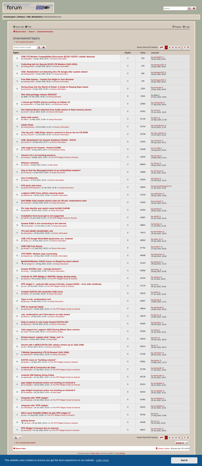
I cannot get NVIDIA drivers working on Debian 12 (45, 102)
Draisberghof (9, 17)
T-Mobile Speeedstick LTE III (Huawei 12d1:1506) (45, 352)
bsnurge (27, 157)
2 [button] (169, 47)
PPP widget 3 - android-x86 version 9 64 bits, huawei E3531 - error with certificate (61, 284)
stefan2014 (28, 354)
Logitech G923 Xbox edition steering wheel (42, 193)
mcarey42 (27, 203)
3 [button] (172, 47)
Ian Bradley (121, 453)
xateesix (27, 279)
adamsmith (28, 309)
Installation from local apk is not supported (42, 216)
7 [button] (184, 47)
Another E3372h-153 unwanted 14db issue (42, 291)
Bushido (30, 226)
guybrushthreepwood (32, 188)
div (25, 347)
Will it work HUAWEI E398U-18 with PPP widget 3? (46, 413)
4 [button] (175, 47)
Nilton (26, 119)
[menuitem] (28, 27)
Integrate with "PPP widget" (34, 398)
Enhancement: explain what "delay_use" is (42, 337)
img (25, 415)
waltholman (28, 195)
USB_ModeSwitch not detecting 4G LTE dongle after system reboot (54, 72)
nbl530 (26, 218)
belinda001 (28, 59)
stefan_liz (27, 241)
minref (26, 112)
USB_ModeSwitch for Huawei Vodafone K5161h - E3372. (48, 140)
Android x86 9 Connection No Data (38, 367)
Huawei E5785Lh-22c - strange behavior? (41, 269)
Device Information (59, 59)
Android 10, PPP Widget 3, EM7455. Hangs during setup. (49, 276)
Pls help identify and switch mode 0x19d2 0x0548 (45, 208)
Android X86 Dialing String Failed (37, 375)
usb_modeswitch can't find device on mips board (45, 314)
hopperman (28, 256)
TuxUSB (27, 150)
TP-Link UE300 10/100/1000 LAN (37, 231)
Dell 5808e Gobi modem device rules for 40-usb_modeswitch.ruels (54, 201)
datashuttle (28, 370)
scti (25, 286)
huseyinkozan (29, 127)
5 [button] (179, 47)
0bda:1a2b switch (30, 117)
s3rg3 (26, 332)
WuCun (26, 317)
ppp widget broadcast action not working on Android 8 (48, 382)
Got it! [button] (184, 460)
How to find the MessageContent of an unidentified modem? (51, 170)
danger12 (30, 264)
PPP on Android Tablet (32, 307)
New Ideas (53, 165)
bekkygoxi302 (29, 66)
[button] (161, 47)
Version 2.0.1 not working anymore (38, 155)
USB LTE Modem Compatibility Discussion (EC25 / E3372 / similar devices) (58, 56)
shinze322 (27, 430)
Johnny (26, 165)
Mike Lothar (95, 453)
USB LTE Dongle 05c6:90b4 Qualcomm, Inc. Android (47, 238)
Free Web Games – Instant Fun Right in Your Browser (47, 79)
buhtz (26, 339)
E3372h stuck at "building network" (38, 360)
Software (21, 17)
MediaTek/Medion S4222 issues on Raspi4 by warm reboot (50, 261)
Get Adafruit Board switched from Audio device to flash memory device (56, 110)
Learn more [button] (102, 460)
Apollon (26, 362)
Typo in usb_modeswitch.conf (36, 299)
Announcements (54, 97)
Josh (26, 97)
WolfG (26, 294)
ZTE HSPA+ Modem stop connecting (39, 254)
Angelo (26, 180)
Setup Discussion (61, 74)
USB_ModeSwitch (35, 17)
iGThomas (28, 172)
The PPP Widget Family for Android (64, 157)
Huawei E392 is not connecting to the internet (43, 223)
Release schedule (30, 163)
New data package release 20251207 (39, 94)
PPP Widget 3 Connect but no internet (40, 428)
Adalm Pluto (27, 125)
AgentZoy (27, 324)
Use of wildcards (29, 178)
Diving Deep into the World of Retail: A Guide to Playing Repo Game (54, 87)
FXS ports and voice (31, 185)
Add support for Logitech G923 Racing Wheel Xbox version (50, 329)
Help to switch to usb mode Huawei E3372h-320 (44, 322)
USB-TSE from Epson (31, 246)
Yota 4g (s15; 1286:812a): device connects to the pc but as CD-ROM (54, 132)
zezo (28, 423)
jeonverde (27, 89)
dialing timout (28, 420)
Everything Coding (61, 104)
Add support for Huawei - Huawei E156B (41, 147)
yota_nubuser (29, 135)
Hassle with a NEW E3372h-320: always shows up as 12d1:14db (52, 345)
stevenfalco (28, 233)
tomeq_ (26, 271)
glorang (26, 301)
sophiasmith (28, 104)
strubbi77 (27, 248)
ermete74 (27, 142)
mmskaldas (28, 385)
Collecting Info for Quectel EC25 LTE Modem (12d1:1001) (49, 64)
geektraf (27, 210)
